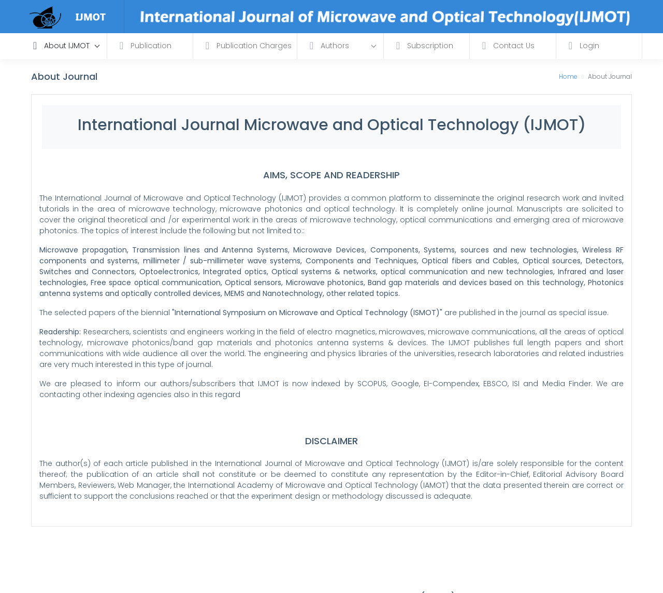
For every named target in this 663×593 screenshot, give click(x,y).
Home (568, 76)
